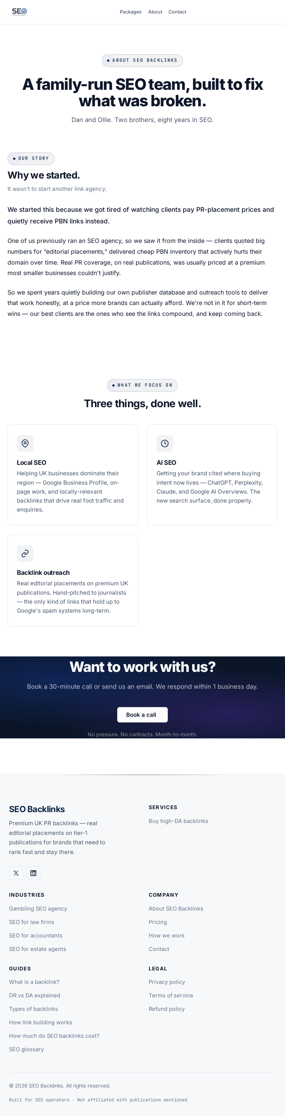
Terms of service (171, 995)
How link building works (40, 1022)
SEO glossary (26, 1049)
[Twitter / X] (16, 873)
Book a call (141, 720)
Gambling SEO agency (38, 908)
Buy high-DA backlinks (178, 821)
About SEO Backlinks (176, 908)
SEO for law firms (31, 922)
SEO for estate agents (37, 949)
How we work (167, 935)
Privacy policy (167, 982)
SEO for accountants (36, 935)
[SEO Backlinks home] (19, 11)
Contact (177, 12)
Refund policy (167, 1009)
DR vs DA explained (34, 995)
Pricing (158, 922)
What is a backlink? (34, 982)
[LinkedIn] (33, 873)
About (155, 12)
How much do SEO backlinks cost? (54, 1036)
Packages (131, 12)
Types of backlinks (33, 1009)
